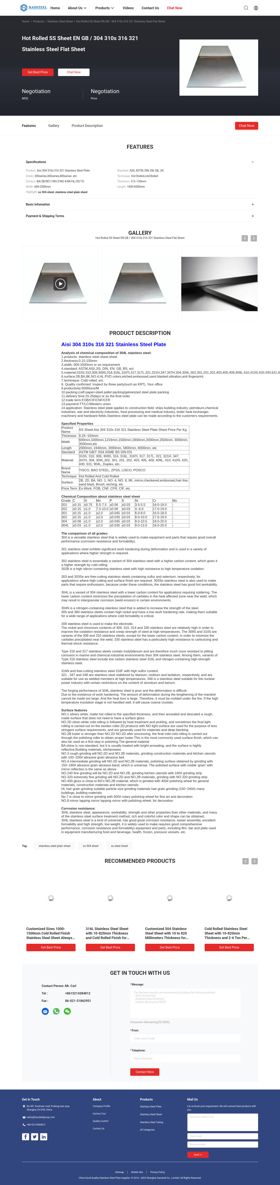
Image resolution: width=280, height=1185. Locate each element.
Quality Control (100, 1121)
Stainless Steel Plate (151, 1106)
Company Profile (101, 1106)
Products (38, 21)
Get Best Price (38, 72)
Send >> (198, 1154)
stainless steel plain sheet (54, 845)
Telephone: (139, 1050)
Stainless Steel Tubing (151, 1122)
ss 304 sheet (90, 845)
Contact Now (145, 1072)
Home (26, 21)
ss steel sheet (119, 845)
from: (135, 1030)
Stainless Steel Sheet (60, 21)
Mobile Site (137, 1172)
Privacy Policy (157, 1172)
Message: (138, 984)
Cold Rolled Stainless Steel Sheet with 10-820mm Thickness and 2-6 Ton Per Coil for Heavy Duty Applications (226, 938)
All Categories (147, 1129)
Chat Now (74, 72)
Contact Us (98, 1128)
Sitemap (119, 1172)
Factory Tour (99, 1113)
